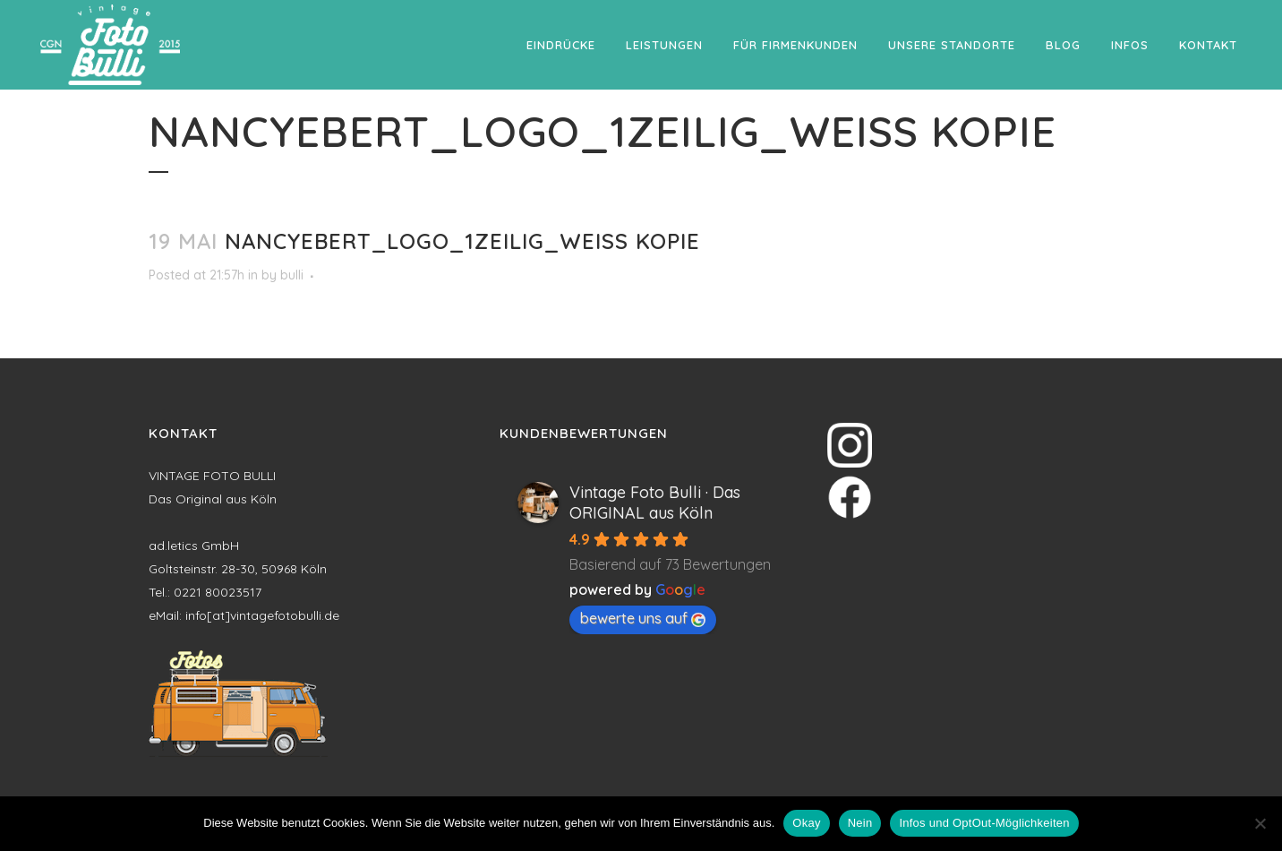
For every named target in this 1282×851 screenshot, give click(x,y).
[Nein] (1260, 823)
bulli (291, 275)
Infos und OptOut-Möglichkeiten (984, 823)
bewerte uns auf (642, 618)
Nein (860, 823)
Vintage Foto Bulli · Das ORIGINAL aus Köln (654, 502)
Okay (806, 823)
